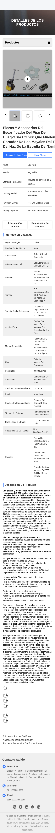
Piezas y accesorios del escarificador (23, 743)
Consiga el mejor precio (16, 155)
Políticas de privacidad (16, 816)
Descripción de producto (40, 225)
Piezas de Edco (22, 736)
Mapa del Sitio (34, 816)
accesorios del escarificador (18, 740)
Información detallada (15, 225)
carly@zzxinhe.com (16, 800)
